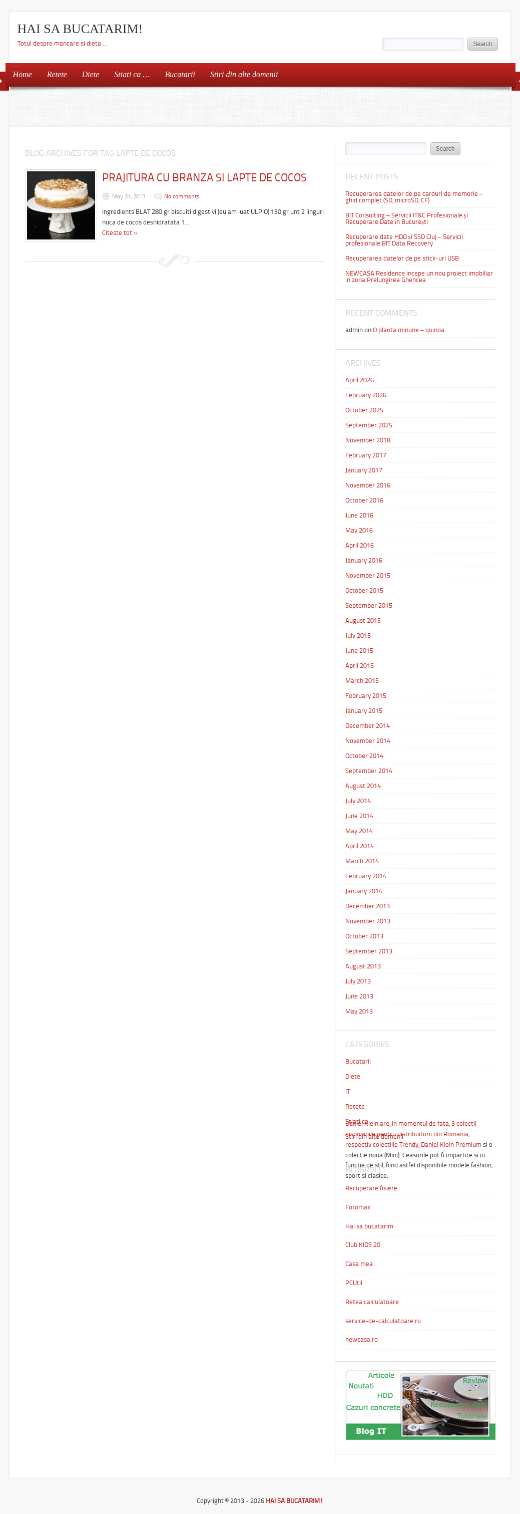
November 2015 (367, 575)
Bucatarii (180, 74)
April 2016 (359, 545)
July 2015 (358, 635)
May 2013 (359, 1011)
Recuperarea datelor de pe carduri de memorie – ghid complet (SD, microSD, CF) (414, 197)
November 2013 (367, 921)
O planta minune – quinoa (408, 330)
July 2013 (358, 981)
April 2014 (359, 846)
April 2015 (359, 665)
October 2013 (364, 936)
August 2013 (363, 966)
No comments (182, 196)
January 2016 (363, 560)
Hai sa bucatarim (369, 1226)
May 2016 (359, 530)
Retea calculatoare (372, 1302)
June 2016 (359, 515)
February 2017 (365, 455)
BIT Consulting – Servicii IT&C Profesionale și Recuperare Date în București (406, 218)
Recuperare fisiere (371, 1188)
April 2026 (359, 380)
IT (347, 1091)
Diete (91, 74)
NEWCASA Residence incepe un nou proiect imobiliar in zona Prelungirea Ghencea (419, 277)
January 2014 (363, 891)
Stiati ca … (132, 74)
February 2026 (365, 395)
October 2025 (364, 410)
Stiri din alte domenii (244, 74)
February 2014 (365, 876)
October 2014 (364, 756)
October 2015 (364, 590)
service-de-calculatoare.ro (383, 1321)
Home (22, 74)
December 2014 (367, 725)
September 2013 (368, 951)
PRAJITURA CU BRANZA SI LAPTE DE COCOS (204, 177)
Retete (57, 74)
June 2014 (359, 816)
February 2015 (365, 695)
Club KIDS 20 (362, 1244)
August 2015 (363, 620)
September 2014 (368, 771)
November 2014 (367, 740)
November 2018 (367, 440)
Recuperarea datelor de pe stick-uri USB (402, 258)
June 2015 (359, 650)
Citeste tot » (120, 232)
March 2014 (362, 861)
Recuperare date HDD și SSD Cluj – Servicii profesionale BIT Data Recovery (404, 240)
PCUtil (353, 1283)
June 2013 (359, 996)
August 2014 (363, 786)
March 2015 (362, 680)
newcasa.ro (361, 1339)
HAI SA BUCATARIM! (80, 29)
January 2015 (363, 710)
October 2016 (364, 500)
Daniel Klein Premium (451, 1144)
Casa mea (359, 1264)
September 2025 (368, 425)
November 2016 (367, 485)
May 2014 (359, 831)
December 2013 (367, 906)
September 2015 (368, 605)
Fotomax (357, 1207)
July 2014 (358, 801)
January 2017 (363, 470)
